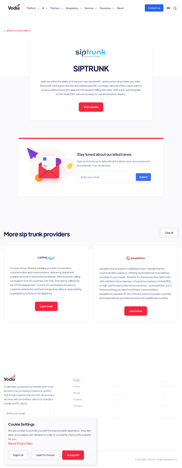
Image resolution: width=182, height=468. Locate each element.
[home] (14, 8)
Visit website (91, 107)
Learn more (46, 306)
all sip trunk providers (17, 30)
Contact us (154, 8)
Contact (77, 406)
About (120, 8)
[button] (33, 8)
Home (76, 387)
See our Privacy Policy (20, 443)
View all (169, 232)
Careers (77, 399)
